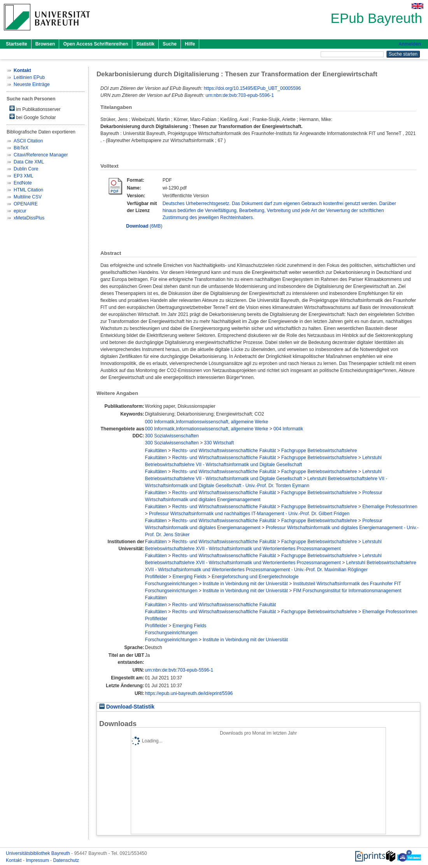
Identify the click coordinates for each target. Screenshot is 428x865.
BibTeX (21, 148)
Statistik (145, 44)
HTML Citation (28, 190)
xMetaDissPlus (29, 218)
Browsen (45, 44)
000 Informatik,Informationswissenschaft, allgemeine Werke (206, 422)
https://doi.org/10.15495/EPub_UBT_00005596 (252, 88)
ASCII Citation (28, 141)
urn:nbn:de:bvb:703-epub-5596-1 (239, 95)
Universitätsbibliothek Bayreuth (38, 853)
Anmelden (409, 44)
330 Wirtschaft (219, 443)
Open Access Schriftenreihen (95, 44)
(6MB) (144, 226)
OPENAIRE (26, 204)
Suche (170, 44)
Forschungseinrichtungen (171, 583)
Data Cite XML (29, 162)
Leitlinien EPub (29, 77)
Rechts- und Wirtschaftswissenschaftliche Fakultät (224, 450)
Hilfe (190, 44)
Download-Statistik (126, 707)
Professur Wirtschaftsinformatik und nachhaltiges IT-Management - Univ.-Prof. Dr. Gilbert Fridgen (249, 513)
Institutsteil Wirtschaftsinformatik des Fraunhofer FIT (347, 583)
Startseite (16, 44)
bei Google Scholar (32, 117)
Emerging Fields (190, 576)
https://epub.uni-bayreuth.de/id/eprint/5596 (189, 693)
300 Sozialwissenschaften (172, 436)
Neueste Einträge (32, 84)
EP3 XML (23, 176)
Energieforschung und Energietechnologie (255, 576)
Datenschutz (66, 860)
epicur (20, 211)
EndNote (23, 183)
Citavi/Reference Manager (41, 155)
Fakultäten (156, 450)
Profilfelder (156, 576)
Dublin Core (26, 169)
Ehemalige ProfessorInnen (389, 506)
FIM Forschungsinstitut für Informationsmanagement (347, 590)
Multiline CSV (28, 197)
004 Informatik (288, 429)
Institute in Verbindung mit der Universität (245, 583)
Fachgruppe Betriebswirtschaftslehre (319, 450)
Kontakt (14, 860)
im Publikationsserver (34, 108)
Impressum (38, 860)
